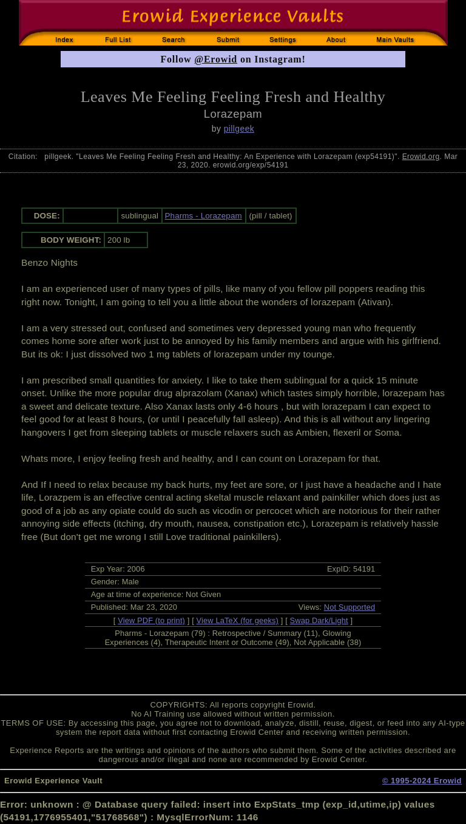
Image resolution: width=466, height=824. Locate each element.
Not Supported (350, 607)
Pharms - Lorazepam (203, 215)
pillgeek (239, 128)
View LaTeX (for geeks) (238, 620)
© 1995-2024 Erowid (422, 780)
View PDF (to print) (151, 620)
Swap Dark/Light (319, 620)
